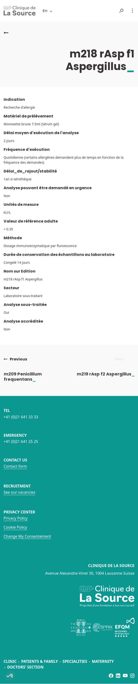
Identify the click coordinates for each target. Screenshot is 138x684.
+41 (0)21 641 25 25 (21, 441)
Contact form (15, 466)
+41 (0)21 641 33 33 (21, 417)
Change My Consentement (27, 536)
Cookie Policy (15, 527)
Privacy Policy (16, 518)
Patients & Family (39, 661)
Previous (15, 359)
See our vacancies (19, 492)
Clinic (10, 661)
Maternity (103, 661)
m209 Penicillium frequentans (27, 376)
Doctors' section (25, 667)
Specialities (75, 661)
